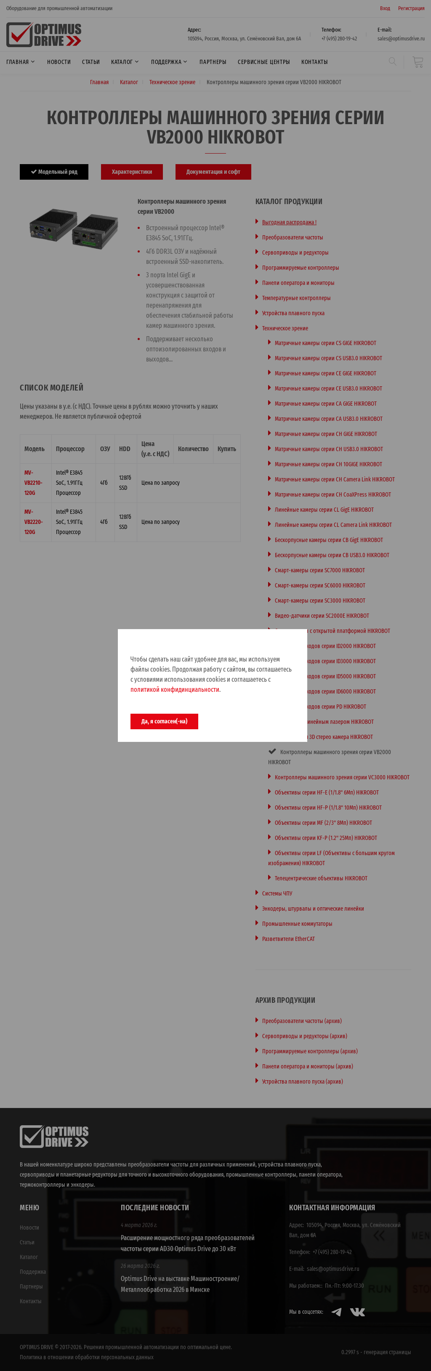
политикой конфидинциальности (174, 689)
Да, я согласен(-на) (164, 721)
